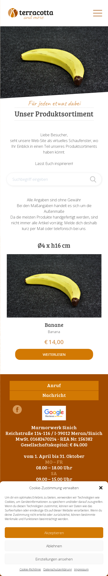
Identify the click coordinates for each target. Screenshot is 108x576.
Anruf (54, 385)
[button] (100, 487)
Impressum (81, 569)
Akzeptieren (54, 532)
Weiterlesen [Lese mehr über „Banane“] (54, 354)
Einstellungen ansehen (54, 559)
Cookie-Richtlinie (30, 569)
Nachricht (54, 395)
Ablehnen (54, 545)
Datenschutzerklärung (57, 569)
